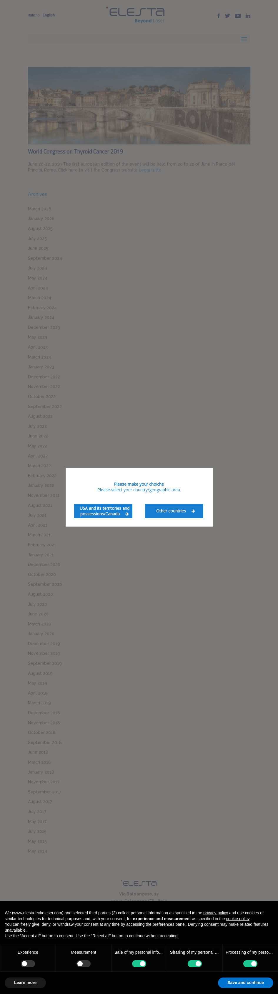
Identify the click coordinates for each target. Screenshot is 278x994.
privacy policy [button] (215, 912)
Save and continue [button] (245, 982)
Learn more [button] (25, 982)
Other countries (175, 511)
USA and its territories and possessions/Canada (104, 511)
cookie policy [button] (237, 918)
